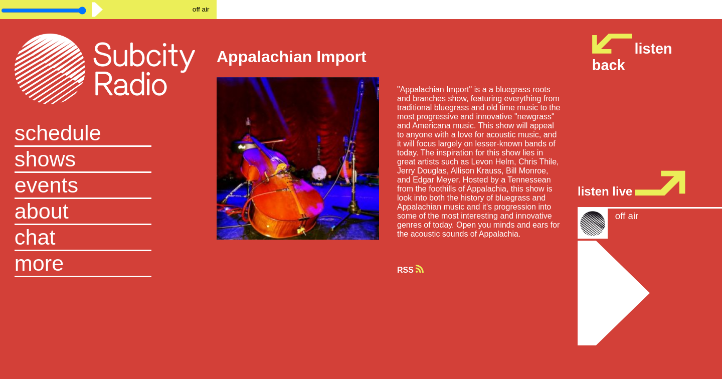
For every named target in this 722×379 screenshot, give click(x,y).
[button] (108, 264)
